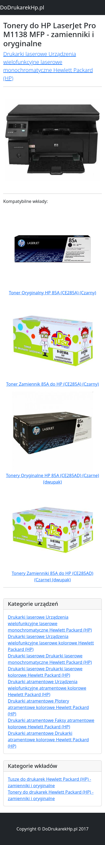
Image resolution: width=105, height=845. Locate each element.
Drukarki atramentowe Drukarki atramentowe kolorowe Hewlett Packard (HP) (48, 739)
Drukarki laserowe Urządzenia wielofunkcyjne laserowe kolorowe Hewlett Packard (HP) (51, 642)
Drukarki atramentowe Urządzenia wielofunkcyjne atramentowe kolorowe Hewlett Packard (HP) (47, 688)
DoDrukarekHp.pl (22, 7)
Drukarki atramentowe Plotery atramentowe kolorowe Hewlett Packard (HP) (48, 707)
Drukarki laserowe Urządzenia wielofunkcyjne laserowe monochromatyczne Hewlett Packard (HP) (50, 623)
